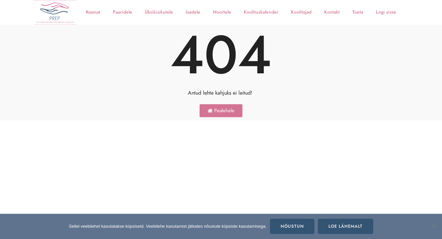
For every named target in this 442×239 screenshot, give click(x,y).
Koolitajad (301, 12)
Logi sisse (386, 12)
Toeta (357, 12)
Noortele (222, 12)
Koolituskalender (261, 12)
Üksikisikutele (159, 12)
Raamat (93, 12)
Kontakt (332, 12)
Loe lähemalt (345, 226)
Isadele (193, 12)
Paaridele (122, 12)
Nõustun (292, 226)
